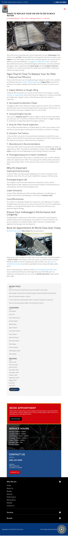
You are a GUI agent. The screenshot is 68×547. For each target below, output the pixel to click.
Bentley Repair (13, 321)
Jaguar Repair (13, 327)
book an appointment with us (45, 270)
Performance (11, 497)
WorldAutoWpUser (14, 18)
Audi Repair (12, 311)
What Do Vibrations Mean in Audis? (19, 296)
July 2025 (11, 383)
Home (9, 485)
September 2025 (14, 378)
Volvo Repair (13, 354)
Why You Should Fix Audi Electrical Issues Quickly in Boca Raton (28, 290)
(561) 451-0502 (59, 2)
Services (9, 494)
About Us (10, 488)
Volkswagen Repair (35, 18)
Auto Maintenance (14, 318)
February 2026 (13, 365)
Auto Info (12, 314)
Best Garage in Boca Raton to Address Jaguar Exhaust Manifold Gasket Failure (32, 293)
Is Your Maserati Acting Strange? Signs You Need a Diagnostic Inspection (31, 300)
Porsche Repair (13, 347)
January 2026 (13, 367)
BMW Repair (13, 324)
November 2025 (14, 372)
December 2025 (14, 370)
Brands (9, 491)
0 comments (46, 18)
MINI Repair (12, 344)
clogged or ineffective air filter (39, 62)
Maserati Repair (14, 337)
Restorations (11, 500)
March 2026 (12, 362)
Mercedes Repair (14, 341)
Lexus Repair (13, 334)
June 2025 (12, 385)
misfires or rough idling (15, 95)
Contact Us (14, 472)
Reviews (9, 503)
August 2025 (13, 380)
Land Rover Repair (14, 331)
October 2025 (13, 375)
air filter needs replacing (30, 82)
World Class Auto (14, 231)
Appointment (15, 419)
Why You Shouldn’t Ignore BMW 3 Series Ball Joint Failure (26, 303)
